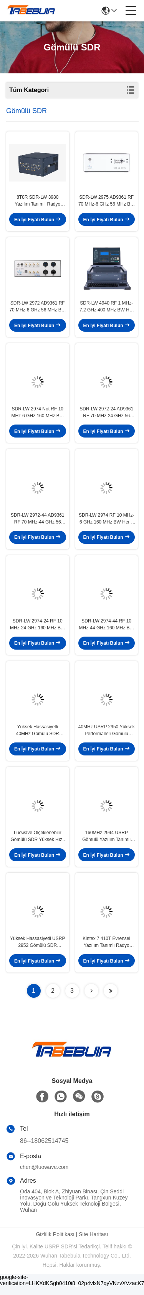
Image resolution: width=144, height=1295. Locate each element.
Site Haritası (93, 1243)
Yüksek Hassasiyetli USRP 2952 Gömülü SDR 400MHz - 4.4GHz (37, 951)
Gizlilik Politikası (55, 1243)
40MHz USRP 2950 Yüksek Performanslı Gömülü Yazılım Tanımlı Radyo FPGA (106, 737)
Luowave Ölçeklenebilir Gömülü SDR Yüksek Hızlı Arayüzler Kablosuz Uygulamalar (38, 844)
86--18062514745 (44, 1149)
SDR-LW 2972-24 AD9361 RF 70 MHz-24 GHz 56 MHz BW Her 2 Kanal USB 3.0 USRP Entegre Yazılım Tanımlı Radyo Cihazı (106, 416)
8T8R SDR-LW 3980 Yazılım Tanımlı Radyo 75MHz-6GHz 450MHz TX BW (37, 202)
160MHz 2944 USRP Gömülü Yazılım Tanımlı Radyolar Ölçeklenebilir (106, 844)
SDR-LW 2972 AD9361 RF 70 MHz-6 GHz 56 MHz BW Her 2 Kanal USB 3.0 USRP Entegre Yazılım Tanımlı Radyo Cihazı (37, 309)
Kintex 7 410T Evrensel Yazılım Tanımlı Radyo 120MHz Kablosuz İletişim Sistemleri (106, 951)
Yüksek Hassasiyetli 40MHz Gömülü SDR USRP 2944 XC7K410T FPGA (37, 737)
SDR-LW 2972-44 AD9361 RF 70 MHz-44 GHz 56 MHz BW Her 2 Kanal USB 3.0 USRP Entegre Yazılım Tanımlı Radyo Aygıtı (37, 523)
